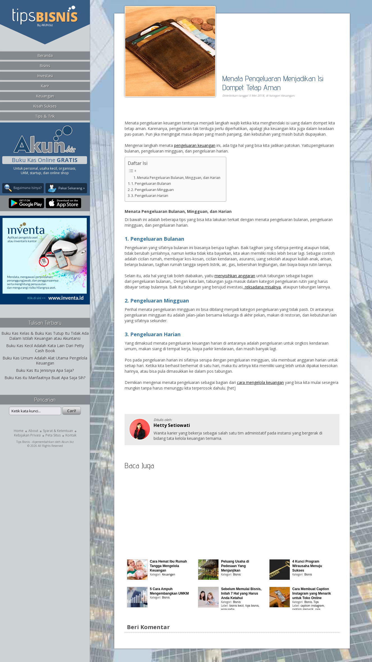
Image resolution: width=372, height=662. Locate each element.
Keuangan (45, 96)
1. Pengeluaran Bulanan (151, 183)
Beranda (45, 55)
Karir (45, 85)
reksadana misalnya (262, 287)
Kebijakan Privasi (27, 435)
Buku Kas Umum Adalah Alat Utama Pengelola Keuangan (45, 360)
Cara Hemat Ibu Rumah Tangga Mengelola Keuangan (168, 565)
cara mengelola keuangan (260, 382)
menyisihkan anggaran (234, 275)
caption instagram (312, 606)
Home (19, 430)
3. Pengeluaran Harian (149, 195)
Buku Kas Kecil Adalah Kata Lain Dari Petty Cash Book (45, 348)
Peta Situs (53, 435)
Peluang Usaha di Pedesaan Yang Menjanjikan (235, 565)
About (33, 430)
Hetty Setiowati (172, 425)
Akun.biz (67, 442)
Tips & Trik (45, 116)
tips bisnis (252, 606)
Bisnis (45, 65)
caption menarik (303, 609)
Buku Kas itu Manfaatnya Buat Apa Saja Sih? (44, 377)
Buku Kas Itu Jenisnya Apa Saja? (45, 370)
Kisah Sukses (45, 106)
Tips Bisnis (23, 442)
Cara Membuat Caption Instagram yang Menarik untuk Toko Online (311, 593)
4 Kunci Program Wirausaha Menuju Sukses (307, 565)
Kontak (70, 435)
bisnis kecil (236, 606)
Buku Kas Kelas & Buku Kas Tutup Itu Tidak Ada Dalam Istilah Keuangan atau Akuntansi (45, 336)
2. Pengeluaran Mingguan (152, 189)
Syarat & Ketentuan (58, 430)
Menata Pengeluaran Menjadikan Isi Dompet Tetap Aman (272, 83)
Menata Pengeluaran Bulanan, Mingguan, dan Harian (178, 177)
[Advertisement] (189, 114)
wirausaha (227, 609)
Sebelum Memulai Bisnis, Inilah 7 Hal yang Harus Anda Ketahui (241, 593)
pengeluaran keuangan (194, 145)
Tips (316, 602)
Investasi (45, 75)
